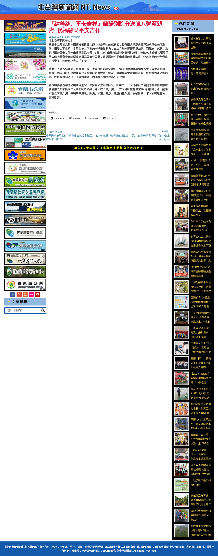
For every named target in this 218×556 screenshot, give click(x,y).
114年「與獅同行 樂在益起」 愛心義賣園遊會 (200, 164)
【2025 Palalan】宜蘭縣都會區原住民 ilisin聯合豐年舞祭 (201, 378)
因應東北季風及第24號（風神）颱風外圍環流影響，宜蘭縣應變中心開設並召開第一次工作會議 (201, 256)
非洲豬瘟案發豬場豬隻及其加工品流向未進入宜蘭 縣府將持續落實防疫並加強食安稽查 (201, 408)
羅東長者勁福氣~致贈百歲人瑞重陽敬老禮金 (201, 210)
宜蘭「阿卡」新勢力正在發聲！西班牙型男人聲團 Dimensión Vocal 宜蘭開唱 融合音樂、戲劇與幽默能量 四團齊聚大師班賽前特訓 (201, 362)
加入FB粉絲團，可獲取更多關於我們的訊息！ (109, 147)
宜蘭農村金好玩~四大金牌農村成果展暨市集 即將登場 (201, 439)
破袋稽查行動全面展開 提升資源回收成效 (201, 515)
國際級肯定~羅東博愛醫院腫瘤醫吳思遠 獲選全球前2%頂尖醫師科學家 (201, 302)
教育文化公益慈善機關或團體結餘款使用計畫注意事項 (201, 241)
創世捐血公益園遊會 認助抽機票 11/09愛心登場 (201, 225)
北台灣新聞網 (73, 37)
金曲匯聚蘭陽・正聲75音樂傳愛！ (201, 71)
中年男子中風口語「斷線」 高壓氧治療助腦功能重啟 (201, 347)
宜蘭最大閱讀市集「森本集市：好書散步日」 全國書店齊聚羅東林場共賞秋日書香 (201, 149)
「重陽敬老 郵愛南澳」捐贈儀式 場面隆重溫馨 (200, 332)
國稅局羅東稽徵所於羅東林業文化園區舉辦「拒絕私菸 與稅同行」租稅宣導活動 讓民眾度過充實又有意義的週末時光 (201, 58)
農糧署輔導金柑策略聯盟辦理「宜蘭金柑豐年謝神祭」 (201, 195)
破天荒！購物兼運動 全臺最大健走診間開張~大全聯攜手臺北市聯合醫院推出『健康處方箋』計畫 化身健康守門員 (201, 469)
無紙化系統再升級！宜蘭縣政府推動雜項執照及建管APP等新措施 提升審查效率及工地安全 (201, 500)
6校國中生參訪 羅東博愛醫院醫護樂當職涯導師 (201, 271)
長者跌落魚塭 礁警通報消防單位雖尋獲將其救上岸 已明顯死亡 (201, 134)
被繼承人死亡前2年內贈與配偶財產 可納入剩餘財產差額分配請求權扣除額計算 (201, 104)
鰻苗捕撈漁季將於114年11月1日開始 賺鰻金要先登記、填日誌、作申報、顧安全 (201, 393)
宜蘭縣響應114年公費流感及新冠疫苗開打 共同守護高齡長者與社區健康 (201, 180)
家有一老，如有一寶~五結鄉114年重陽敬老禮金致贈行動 (201, 119)
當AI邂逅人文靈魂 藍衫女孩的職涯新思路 (201, 43)
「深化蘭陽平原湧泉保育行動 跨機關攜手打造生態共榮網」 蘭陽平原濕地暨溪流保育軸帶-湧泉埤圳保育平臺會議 (201, 286)
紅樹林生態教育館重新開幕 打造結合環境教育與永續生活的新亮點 (201, 530)
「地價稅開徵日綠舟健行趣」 (201, 482)
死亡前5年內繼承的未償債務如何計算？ (201, 88)
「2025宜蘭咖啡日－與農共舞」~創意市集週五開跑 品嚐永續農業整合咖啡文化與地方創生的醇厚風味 (201, 454)
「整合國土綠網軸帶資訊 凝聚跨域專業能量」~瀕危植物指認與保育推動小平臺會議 (201, 317)
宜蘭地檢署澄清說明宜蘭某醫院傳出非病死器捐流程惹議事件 (201, 423)
